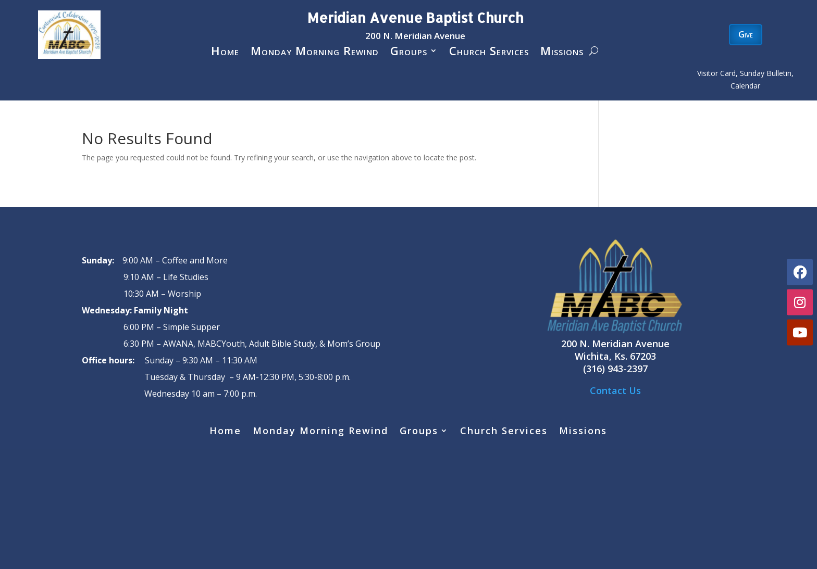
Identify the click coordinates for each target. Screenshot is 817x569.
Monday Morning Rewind (315, 52)
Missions (562, 52)
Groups (408, 52)
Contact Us (615, 390)
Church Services (489, 52)
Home (225, 52)
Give (745, 34)
